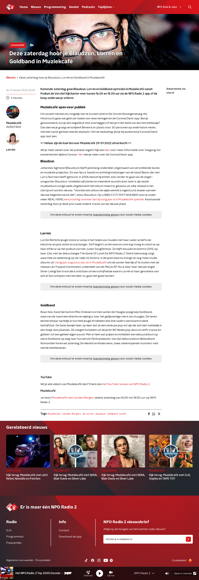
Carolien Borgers (71, 414)
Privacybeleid (42, 560)
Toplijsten (106, 7)
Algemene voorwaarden (19, 560)
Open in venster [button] (185, 573)
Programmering (55, 7)
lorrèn (122, 414)
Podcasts (88, 7)
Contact (64, 530)
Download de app (70, 536)
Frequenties (13, 543)
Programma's (14, 536)
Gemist (74, 7)
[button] (88, 573)
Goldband (112, 414)
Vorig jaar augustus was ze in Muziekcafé (81, 262)
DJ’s (9, 530)
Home (24, 7)
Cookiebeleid (179, 560)
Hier (80, 154)
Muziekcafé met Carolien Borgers (73, 397)
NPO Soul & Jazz (169, 7)
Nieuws (36, 7)
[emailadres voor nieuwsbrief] (148, 539)
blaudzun (101, 414)
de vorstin (88, 414)
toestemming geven (106, 214)
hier (107, 150)
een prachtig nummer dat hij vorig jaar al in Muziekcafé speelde (104, 199)
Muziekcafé (53, 414)
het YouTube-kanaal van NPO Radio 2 (126, 384)
